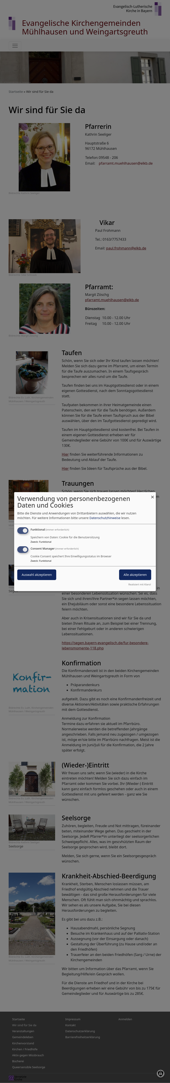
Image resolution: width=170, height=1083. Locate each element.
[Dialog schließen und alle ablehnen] (152, 494)
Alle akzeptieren (135, 575)
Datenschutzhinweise (104, 518)
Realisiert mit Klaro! (139, 584)
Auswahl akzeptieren (37, 575)
